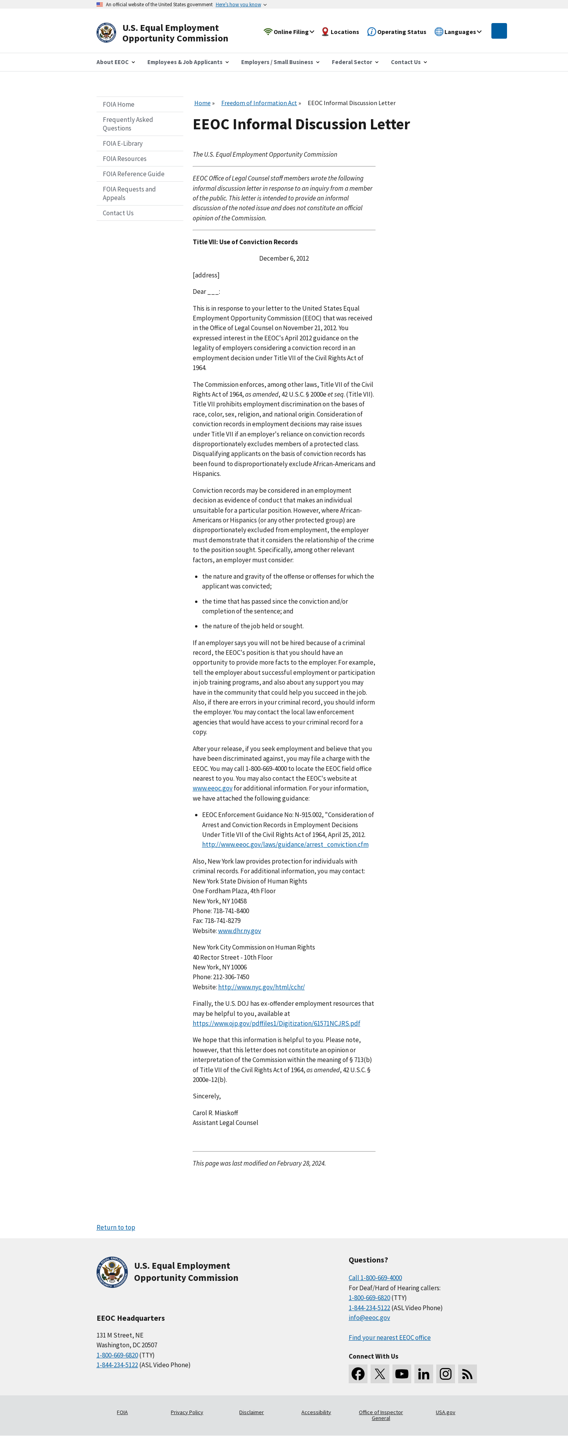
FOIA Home (118, 104)
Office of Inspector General (381, 1415)
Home (202, 103)
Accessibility (316, 1412)
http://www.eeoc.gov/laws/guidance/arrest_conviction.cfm (285, 844)
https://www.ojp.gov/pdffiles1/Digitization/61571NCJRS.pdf (276, 1023)
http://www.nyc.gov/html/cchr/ (261, 987)
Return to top (116, 1227)
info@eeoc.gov (369, 1317)
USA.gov (445, 1412)
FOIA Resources (125, 158)
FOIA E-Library (123, 143)
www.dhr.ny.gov (239, 930)
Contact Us (118, 213)
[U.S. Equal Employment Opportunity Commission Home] (172, 33)
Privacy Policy (187, 1412)
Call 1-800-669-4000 (375, 1277)
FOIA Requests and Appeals (129, 193)
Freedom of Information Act (259, 103)
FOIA (122, 1412)
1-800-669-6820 (117, 1355)
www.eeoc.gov (213, 788)
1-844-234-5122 (117, 1365)
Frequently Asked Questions (128, 123)
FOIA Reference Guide (134, 174)
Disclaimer (251, 1412)
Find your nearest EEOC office (390, 1337)
